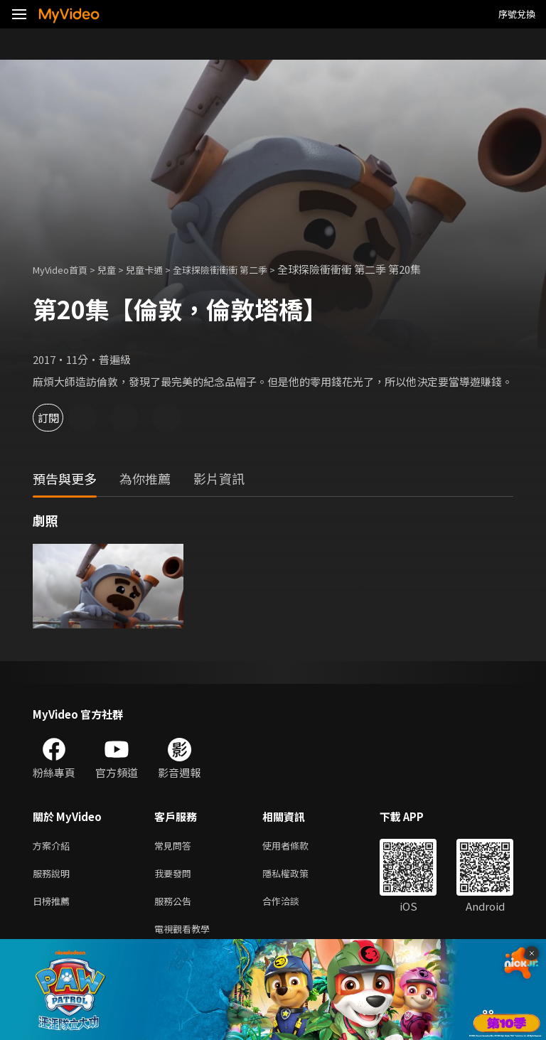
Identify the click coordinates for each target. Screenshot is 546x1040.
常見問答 (175, 846)
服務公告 (175, 906)
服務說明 (54, 876)
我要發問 (175, 876)
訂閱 (61, 417)
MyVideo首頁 (65, 269)
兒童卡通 (160, 269)
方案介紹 (54, 846)
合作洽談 (292, 906)
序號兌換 (516, 14)
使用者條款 (297, 846)
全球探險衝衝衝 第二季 (245, 269)
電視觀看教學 (186, 935)
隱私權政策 (297, 876)
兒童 (118, 269)
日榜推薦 (54, 906)
